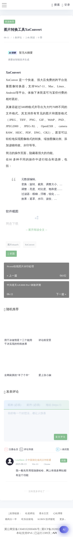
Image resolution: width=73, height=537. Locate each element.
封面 (11, 253)
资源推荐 (9, 21)
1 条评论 (17, 37)
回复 (63, 460)
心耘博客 (57, 513)
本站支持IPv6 (24, 533)
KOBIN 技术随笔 (46, 519)
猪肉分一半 (11, 519)
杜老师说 (30, 513)
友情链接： (15, 513)
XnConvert (29, 244)
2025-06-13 (21, 464)
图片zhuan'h (13, 244)
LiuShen (20, 459)
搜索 (56, 5)
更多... (63, 519)
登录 (66, 5)
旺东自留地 (27, 519)
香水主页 (43, 513)
